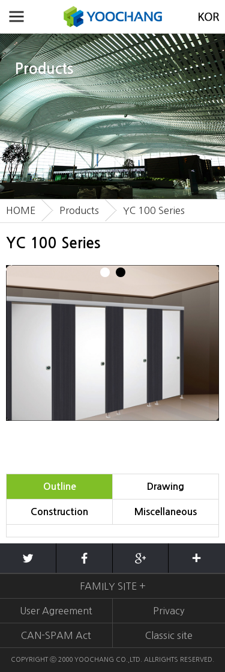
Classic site (169, 635)
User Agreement (56, 610)
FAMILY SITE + (113, 586)
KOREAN (208, 16)
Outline (59, 486)
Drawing (165, 486)
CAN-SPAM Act (56, 635)
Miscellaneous (165, 511)
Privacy (168, 610)
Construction (59, 511)
